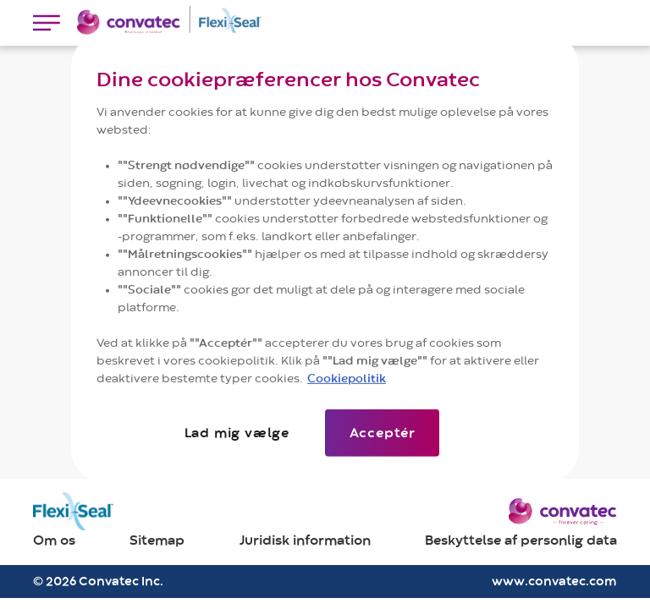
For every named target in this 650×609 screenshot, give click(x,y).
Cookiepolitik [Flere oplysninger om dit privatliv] (346, 378)
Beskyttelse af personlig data (521, 540)
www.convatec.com (554, 581)
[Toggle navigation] (46, 22)
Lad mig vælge (236, 432)
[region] (325, 258)
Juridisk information (305, 540)
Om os (54, 540)
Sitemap (157, 540)
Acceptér (382, 432)
